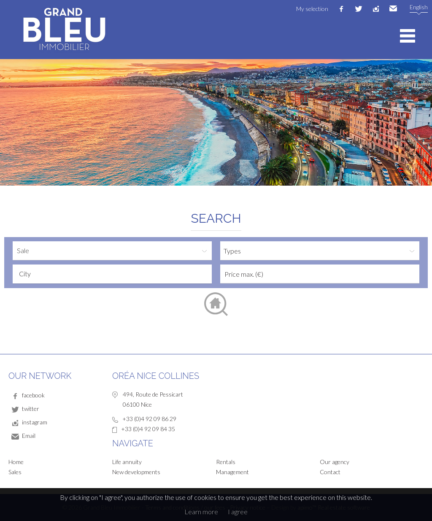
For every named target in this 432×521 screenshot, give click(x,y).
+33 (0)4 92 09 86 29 (149, 418)
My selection (312, 8)
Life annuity (127, 461)
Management (232, 471)
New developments (136, 471)
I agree (238, 512)
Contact (330, 471)
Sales (15, 471)
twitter (358, 9)
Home (16, 461)
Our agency (334, 461)
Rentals (225, 461)
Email (393, 9)
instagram (376, 9)
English (419, 7)
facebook (341, 9)
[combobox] (112, 274)
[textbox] (114, 274)
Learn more (201, 512)
